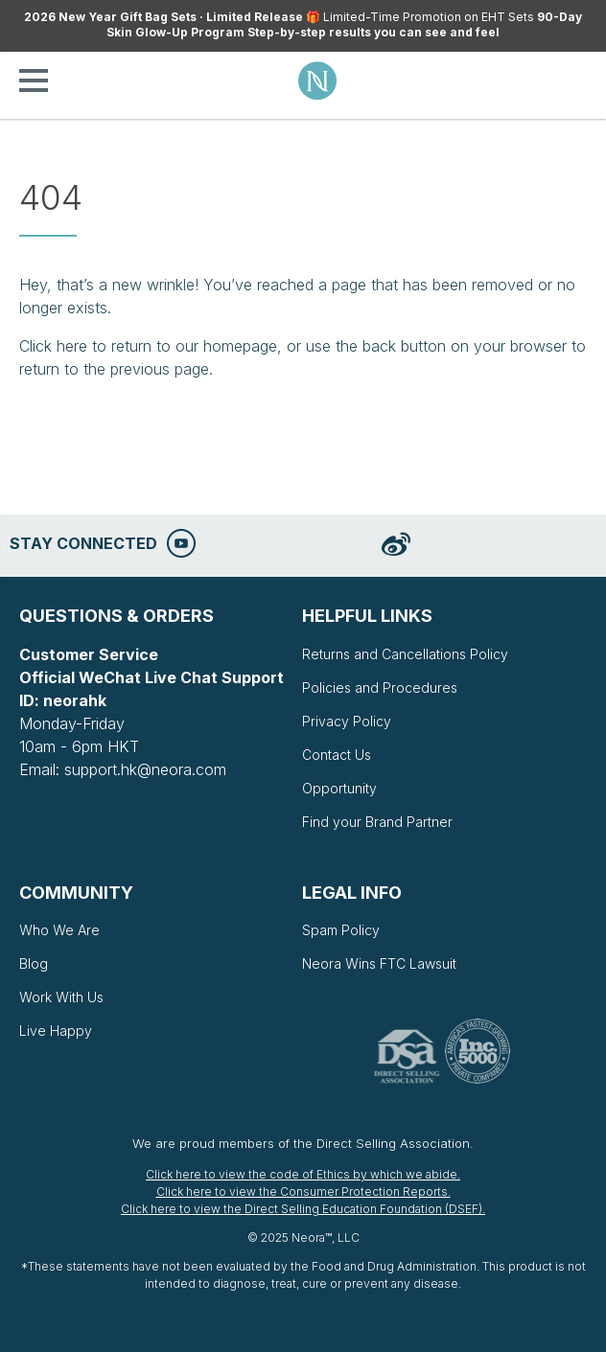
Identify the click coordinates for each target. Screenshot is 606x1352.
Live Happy (55, 1030)
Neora (317, 80)
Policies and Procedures (379, 687)
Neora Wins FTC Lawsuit (379, 963)
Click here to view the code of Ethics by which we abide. (303, 1174)
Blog (33, 963)
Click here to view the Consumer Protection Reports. (303, 1191)
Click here (53, 345)
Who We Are (59, 930)
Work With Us (61, 997)
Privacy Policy (346, 721)
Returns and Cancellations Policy (405, 654)
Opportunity (339, 788)
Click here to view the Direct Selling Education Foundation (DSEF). (303, 1209)
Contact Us (336, 754)
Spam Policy (341, 930)
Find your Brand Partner (377, 821)
